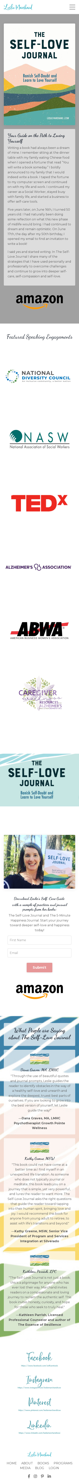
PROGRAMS (63, 1463)
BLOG (39, 1468)
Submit (39, 967)
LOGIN (54, 1468)
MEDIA (25, 1468)
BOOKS (43, 1463)
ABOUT (27, 1463)
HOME (12, 1463)
